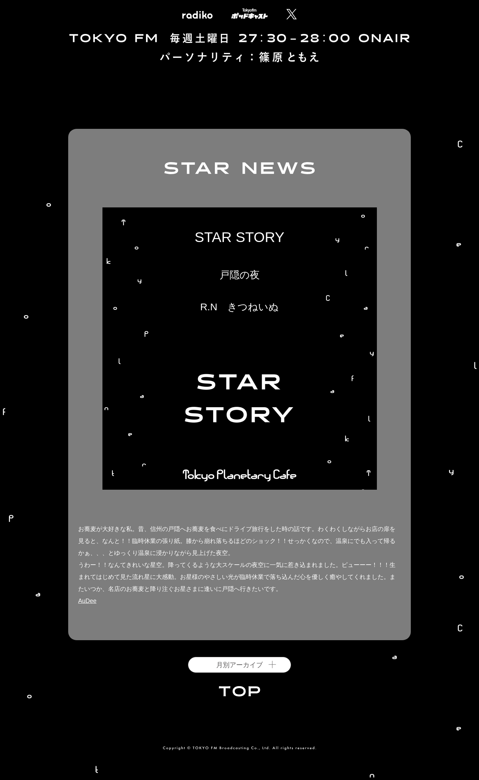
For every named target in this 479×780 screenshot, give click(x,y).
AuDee (87, 601)
